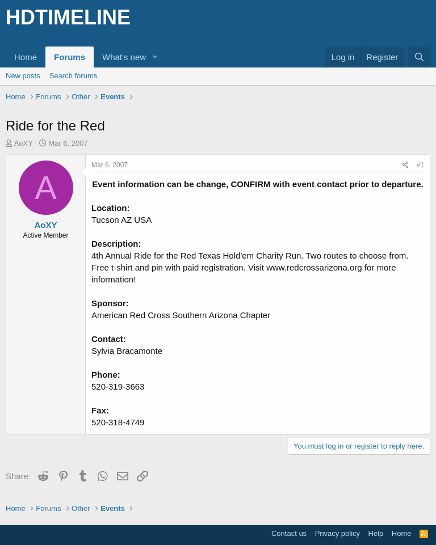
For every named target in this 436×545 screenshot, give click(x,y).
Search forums (73, 75)
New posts (23, 75)
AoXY (23, 143)
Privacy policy (337, 533)
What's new (124, 57)
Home (25, 57)
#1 (420, 165)
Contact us (289, 533)
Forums (69, 57)
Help (376, 533)
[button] (155, 57)
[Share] (406, 165)
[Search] (419, 57)
